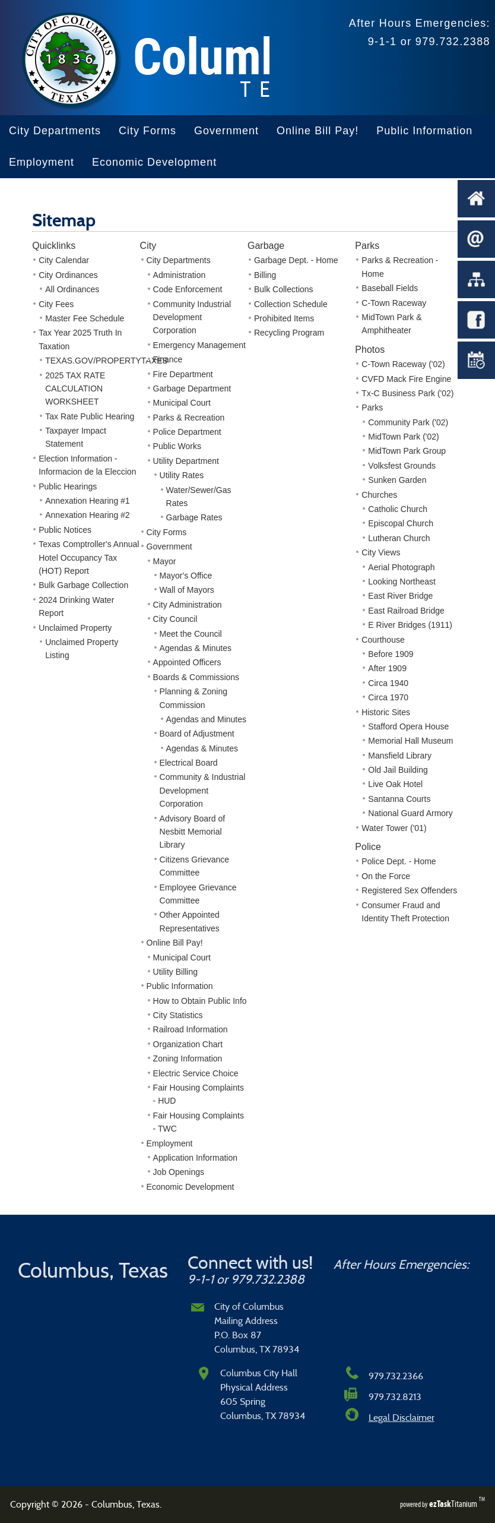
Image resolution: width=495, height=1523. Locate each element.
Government (226, 131)
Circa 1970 (388, 697)
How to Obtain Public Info (200, 1001)
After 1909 (387, 668)
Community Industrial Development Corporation (192, 317)
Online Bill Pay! (317, 131)
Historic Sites (385, 712)
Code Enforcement (188, 289)
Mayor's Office (186, 575)
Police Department (187, 432)
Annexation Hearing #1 (87, 500)
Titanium (454, 1503)
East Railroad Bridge (406, 610)
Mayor (164, 561)
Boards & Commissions (196, 677)
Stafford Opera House (408, 726)
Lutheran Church (399, 538)
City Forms (147, 131)
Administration (179, 275)
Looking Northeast (402, 581)
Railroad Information (190, 1029)
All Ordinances (72, 289)
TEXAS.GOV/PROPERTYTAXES (106, 360)
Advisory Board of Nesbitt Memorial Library (193, 832)
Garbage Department (192, 388)
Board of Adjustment (197, 733)
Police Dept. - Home (398, 861)
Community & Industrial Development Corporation (203, 790)
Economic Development (154, 162)
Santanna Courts (399, 799)
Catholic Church (397, 509)
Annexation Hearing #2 (87, 515)
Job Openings (178, 1172)
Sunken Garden (397, 480)
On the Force (385, 876)
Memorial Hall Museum (410, 740)
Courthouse (382, 639)
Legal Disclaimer (401, 1418)
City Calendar (64, 260)
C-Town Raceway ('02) (403, 364)
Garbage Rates (194, 517)
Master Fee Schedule (84, 318)
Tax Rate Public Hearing (89, 416)
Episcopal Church (400, 523)
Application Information (195, 1157)
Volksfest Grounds (402, 465)
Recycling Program (289, 332)
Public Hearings (68, 486)
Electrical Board (189, 762)
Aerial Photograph (401, 567)
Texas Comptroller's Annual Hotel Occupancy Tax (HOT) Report (89, 557)
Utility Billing (175, 972)
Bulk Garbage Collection (83, 585)
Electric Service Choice (196, 1073)
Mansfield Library (399, 755)
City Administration (187, 604)
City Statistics (178, 1015)
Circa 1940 (388, 683)
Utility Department (186, 461)
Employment (41, 162)
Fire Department (183, 374)
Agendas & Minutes (195, 648)
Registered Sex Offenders (409, 890)
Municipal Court (182, 402)
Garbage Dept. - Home (296, 260)
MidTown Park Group (407, 451)
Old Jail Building (397, 770)
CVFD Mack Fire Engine (406, 379)
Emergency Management (199, 345)
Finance (168, 359)
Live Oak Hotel (395, 784)
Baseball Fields (389, 288)
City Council (175, 619)
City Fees (56, 304)
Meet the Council (191, 634)
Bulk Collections (283, 289)
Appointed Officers (187, 662)
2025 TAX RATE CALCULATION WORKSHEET (75, 389)
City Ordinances (68, 275)
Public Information (424, 131)
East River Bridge (400, 596)
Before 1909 (390, 654)
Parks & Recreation (189, 417)
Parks (372, 407)
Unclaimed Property (75, 628)
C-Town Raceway (393, 303)
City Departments (55, 131)
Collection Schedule (291, 304)
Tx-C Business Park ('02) (407, 393)
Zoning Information (188, 1058)
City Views (380, 552)
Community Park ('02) (408, 422)
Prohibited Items (284, 318)
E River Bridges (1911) (410, 625)
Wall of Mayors (187, 590)
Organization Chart (188, 1044)
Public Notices (65, 530)
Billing (265, 275)
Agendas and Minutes (206, 719)
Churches (379, 495)
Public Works (177, 446)
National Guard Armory (410, 813)
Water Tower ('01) (393, 828)
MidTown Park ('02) (403, 436)
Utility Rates (182, 475)
